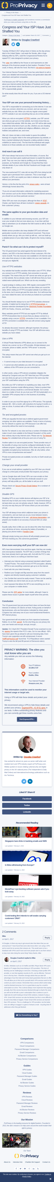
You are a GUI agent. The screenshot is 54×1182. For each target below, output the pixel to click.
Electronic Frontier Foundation (40, 306)
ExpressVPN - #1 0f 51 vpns (34, 708)
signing (7, 631)
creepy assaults (40, 203)
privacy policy (34, 184)
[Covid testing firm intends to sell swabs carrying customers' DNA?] (27, 913)
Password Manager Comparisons (27, 1049)
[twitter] (13, 44)
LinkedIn (27, 812)
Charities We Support (32, 1162)
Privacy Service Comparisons (27, 1059)
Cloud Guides (27, 1073)
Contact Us (46, 1162)
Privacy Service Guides (27, 1086)
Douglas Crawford (30, 40)
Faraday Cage (28, 532)
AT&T (45, 201)
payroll (19, 622)
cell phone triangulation (38, 517)
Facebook (27, 799)
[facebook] (16, 1168)
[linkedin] (18, 44)
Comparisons (27, 1038)
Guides (27, 1065)
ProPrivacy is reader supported (14, 20)
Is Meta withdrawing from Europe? (19, 865)
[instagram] (29, 1168)
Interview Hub (17, 1162)
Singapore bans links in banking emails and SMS (26, 841)
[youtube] (24, 1168)
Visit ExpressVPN (27, 719)
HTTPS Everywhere (37, 304)
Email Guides (27, 1079)
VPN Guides (27, 1070)
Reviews (27, 1092)
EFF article (18, 592)
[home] (2, 12)
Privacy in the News (12, 12)
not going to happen (43, 68)
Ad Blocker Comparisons (27, 1056)
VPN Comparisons (27, 1043)
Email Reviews (27, 1106)
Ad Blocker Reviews (27, 1110)
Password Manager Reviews (26, 1103)
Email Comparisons (27, 1052)
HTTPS (27, 118)
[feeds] (38, 1168)
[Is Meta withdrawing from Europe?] (27, 862)
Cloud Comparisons (27, 1046)
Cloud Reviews (27, 1100)
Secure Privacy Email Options (26, 486)
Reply (47, 938)
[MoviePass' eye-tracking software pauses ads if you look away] (27, 887)
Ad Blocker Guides (27, 1083)
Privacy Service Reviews (27, 1113)
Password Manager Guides (27, 1076)
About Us (7, 1162)
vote (8, 63)
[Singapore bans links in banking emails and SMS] (27, 838)
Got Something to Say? (27, 1015)
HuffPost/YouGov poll (10, 639)
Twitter (27, 805)
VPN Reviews (27, 1097)
